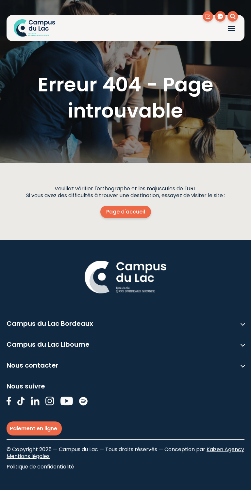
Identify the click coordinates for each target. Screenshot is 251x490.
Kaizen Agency (225, 449)
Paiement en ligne (34, 428)
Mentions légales (28, 456)
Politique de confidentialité (40, 466)
